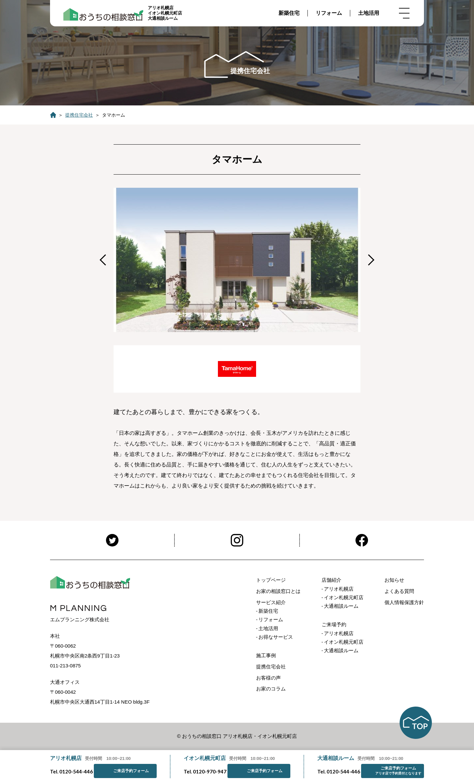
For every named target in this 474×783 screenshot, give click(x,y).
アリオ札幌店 (339, 589)
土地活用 (368, 13)
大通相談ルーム (341, 606)
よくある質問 (399, 591)
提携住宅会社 (79, 115)
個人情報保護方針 (404, 602)
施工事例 (266, 655)
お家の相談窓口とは (278, 591)
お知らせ (394, 580)
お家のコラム (271, 688)
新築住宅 (289, 13)
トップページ (271, 580)
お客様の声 (268, 678)
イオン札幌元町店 (343, 597)
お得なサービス (275, 637)
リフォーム (329, 13)
